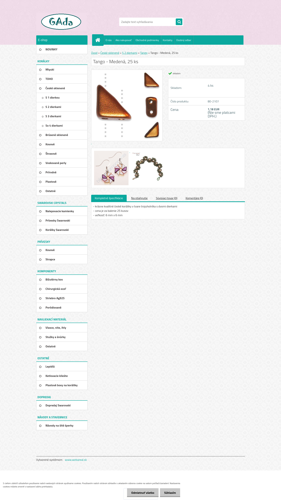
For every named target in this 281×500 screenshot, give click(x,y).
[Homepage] (99, 40)
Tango (143, 53)
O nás (109, 40)
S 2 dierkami (129, 53)
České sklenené (109, 53)
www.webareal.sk (76, 459)
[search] (179, 22)
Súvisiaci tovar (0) (166, 198)
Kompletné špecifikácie (109, 198)
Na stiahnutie (139, 198)
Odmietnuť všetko (141, 492)
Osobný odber (183, 40)
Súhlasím (170, 492)
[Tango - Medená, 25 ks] (111, 151)
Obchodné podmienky (147, 40)
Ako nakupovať (124, 40)
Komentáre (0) (194, 198)
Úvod (94, 53)
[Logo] (61, 22)
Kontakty (167, 40)
